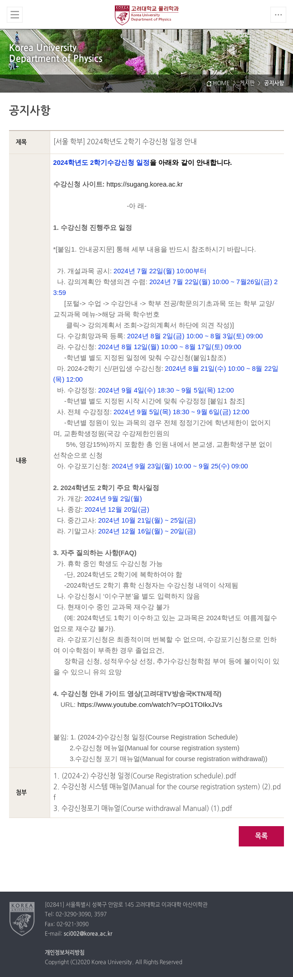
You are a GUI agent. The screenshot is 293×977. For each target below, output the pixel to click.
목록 (261, 836)
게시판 (247, 83)
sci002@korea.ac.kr (88, 934)
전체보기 (15, 15)
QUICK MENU (278, 15)
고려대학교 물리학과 (147, 15)
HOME (221, 83)
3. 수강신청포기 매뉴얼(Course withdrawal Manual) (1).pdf (142, 809)
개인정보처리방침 (65, 953)
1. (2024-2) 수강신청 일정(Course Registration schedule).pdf (144, 776)
